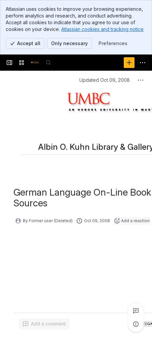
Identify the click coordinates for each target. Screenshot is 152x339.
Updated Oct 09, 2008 (104, 80)
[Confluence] (35, 62)
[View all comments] (135, 310)
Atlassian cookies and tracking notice (102, 29)
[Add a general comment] (44, 323)
